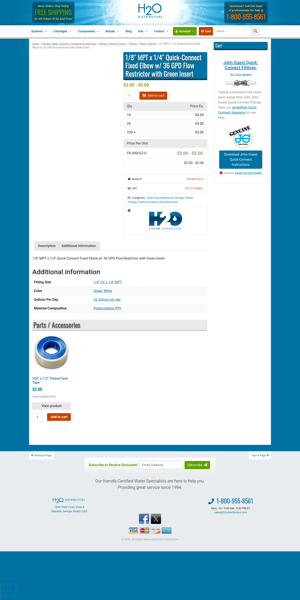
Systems (39, 31)
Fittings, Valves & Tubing (112, 43)
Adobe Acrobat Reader (248, 172)
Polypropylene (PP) (107, 308)
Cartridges (62, 31)
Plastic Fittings (147, 43)
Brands (112, 31)
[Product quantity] (131, 96)
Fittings (133, 43)
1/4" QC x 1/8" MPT (108, 282)
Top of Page (260, 455)
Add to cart (153, 96)
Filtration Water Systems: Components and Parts (68, 43)
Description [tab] (47, 246)
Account (187, 31)
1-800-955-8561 (246, 16)
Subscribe (197, 465)
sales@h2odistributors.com (230, 512)
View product (52, 406)
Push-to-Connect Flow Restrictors (158, 202)
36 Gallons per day (107, 300)
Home (35, 43)
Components (88, 31)
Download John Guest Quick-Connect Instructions (240, 159)
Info (143, 31)
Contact (161, 31)
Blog (129, 31)
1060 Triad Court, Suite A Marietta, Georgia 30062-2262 (69, 505)
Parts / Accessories (56, 325)
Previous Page (41, 455)
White (108, 291)
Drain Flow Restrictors (160, 197)
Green (98, 291)
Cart (206, 31)
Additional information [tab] (79, 246)
